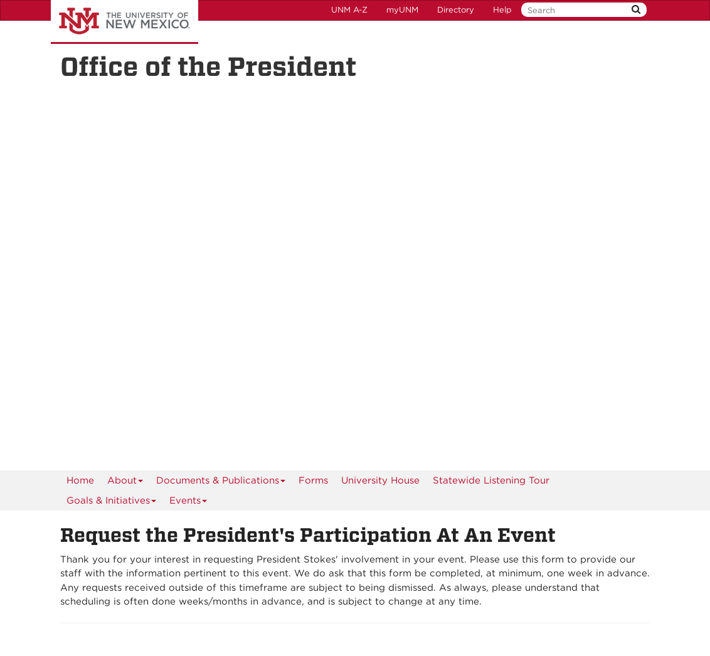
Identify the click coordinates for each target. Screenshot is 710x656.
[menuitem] (80, 480)
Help (502, 9)
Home (80, 480)
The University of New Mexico (124, 22)
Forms (313, 480)
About (125, 482)
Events (188, 503)
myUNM (402, 9)
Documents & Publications (221, 482)
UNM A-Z (349, 9)
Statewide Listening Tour (491, 480)
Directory (455, 9)
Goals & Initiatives (111, 503)
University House (380, 480)
